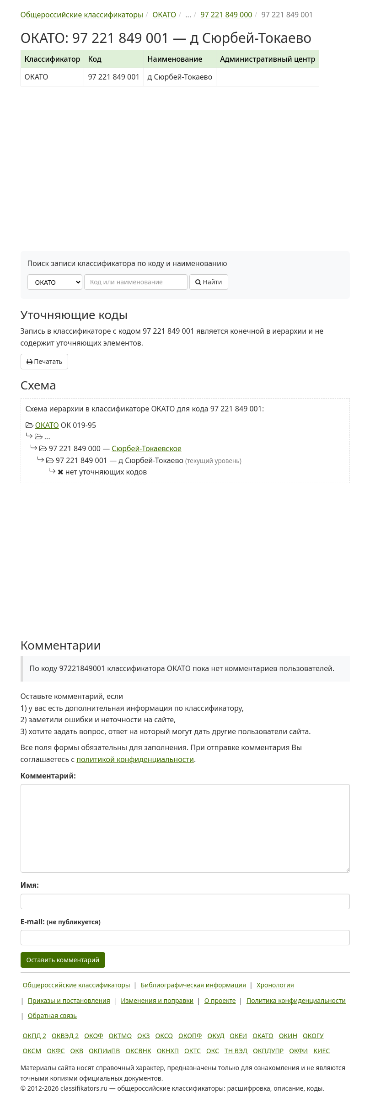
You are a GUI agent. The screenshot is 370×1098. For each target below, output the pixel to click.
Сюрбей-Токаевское (147, 448)
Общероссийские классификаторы (76, 985)
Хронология (275, 985)
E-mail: (61, 922)
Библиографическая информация (193, 985)
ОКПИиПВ (104, 1050)
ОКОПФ (190, 1035)
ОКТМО (120, 1035)
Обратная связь (52, 1015)
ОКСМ (32, 1050)
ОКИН (288, 1035)
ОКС (212, 1050)
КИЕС (321, 1050)
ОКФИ (298, 1050)
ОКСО (164, 1035)
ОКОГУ (313, 1035)
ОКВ (77, 1050)
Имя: (30, 885)
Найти (208, 281)
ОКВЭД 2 (65, 1035)
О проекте (220, 1000)
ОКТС (192, 1050)
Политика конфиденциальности (296, 1000)
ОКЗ (143, 1035)
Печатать (45, 361)
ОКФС (55, 1050)
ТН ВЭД (236, 1050)
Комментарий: (48, 776)
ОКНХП (168, 1050)
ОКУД (216, 1035)
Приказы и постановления (69, 1000)
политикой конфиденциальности (135, 759)
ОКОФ (93, 1035)
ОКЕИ (238, 1035)
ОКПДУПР (268, 1050)
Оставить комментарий (63, 959)
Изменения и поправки (157, 1000)
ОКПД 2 (35, 1035)
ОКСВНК (138, 1050)
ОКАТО (47, 425)
